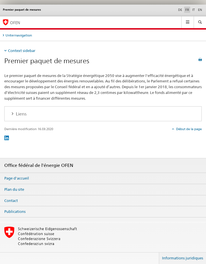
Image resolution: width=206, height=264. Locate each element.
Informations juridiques (182, 258)
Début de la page (188, 129)
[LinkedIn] (6, 138)
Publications (15, 211)
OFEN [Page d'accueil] (15, 22)
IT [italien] (193, 10)
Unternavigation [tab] (18, 35)
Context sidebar (21, 50)
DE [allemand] (180, 10)
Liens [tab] (20, 114)
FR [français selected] (187, 10)
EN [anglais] (200, 10)
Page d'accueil (16, 178)
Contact (11, 200)
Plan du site (14, 189)
